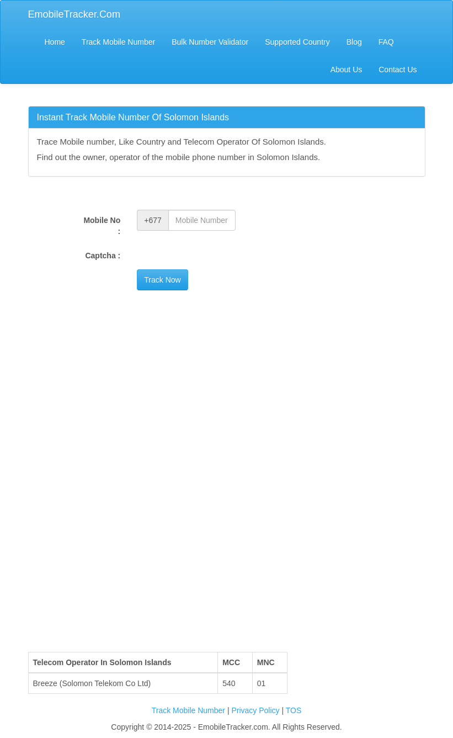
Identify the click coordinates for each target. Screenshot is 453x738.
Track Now (162, 279)
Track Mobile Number (118, 42)
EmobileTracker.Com (74, 14)
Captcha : (102, 255)
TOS (294, 710)
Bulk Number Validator (210, 42)
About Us (347, 69)
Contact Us (398, 69)
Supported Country (297, 42)
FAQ (386, 42)
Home (55, 42)
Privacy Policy (256, 710)
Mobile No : (101, 226)
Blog (354, 42)
